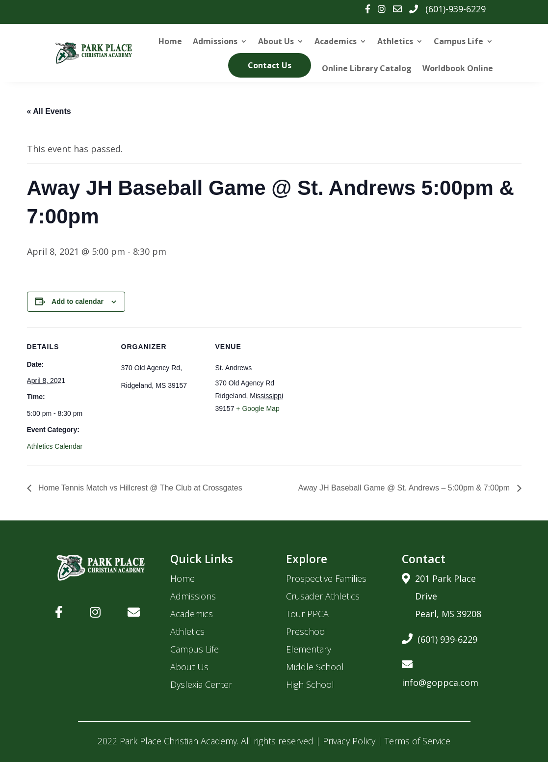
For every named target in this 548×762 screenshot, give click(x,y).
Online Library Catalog (367, 68)
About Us (276, 41)
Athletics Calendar (55, 446)
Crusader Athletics (323, 596)
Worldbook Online (457, 68)
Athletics (395, 41)
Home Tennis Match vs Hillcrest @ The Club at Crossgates (139, 488)
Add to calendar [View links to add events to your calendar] (78, 301)
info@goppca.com (440, 671)
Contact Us (269, 65)
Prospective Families (326, 578)
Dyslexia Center (201, 684)
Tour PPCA (307, 614)
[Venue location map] (361, 395)
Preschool (306, 631)
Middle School (315, 667)
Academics (335, 41)
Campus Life (458, 41)
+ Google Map (257, 408)
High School (310, 684)
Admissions (215, 41)
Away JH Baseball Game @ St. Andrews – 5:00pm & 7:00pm (405, 488)
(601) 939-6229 (439, 637)
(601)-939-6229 (455, 9)
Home (170, 41)
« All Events (49, 111)
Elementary (308, 649)
